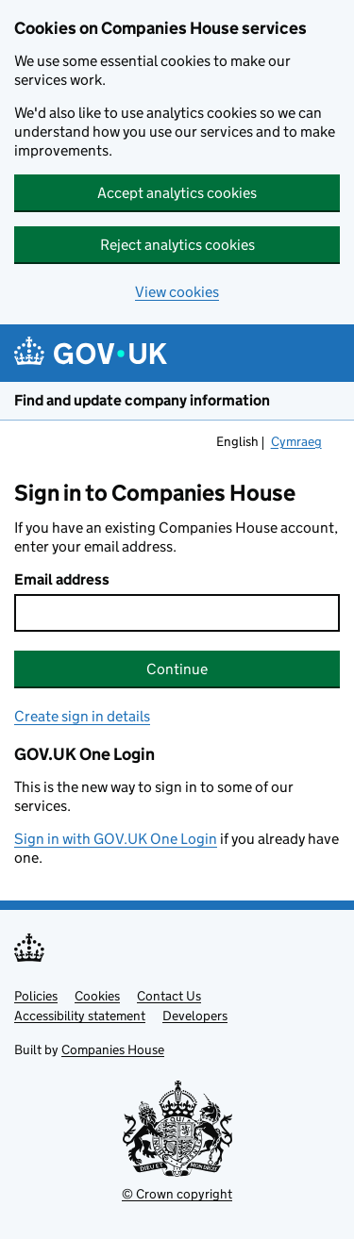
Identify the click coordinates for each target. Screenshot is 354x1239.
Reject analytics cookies (177, 245)
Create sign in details (82, 716)
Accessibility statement (79, 1015)
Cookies (97, 995)
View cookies (177, 292)
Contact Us (169, 995)
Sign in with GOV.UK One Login (115, 839)
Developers (195, 1015)
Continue (177, 669)
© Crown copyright (177, 1193)
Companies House (112, 1049)
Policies (36, 995)
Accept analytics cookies (177, 193)
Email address (62, 579)
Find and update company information (142, 400)
